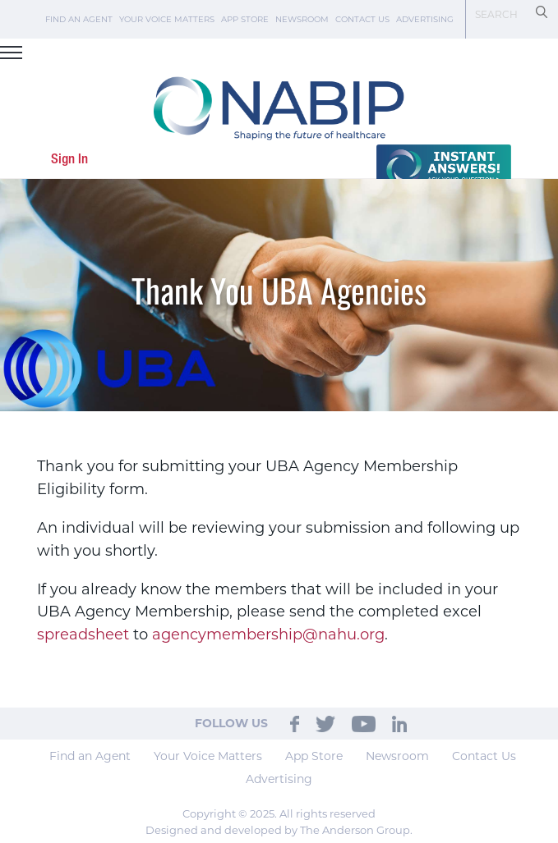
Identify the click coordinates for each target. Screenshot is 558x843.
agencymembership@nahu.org (268, 634)
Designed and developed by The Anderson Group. (279, 829)
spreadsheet (83, 634)
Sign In (69, 159)
